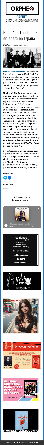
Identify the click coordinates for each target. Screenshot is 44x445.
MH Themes (34, 443)
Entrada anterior (22, 197)
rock (26, 45)
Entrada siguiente (21, 200)
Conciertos (18, 45)
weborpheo (20, 71)
